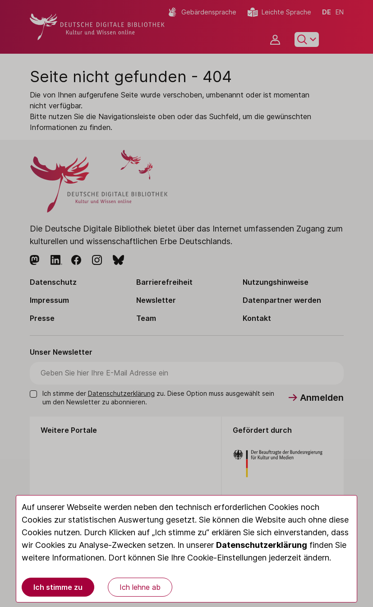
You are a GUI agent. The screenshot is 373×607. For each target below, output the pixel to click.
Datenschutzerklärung (261, 545)
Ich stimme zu (58, 587)
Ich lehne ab (140, 587)
